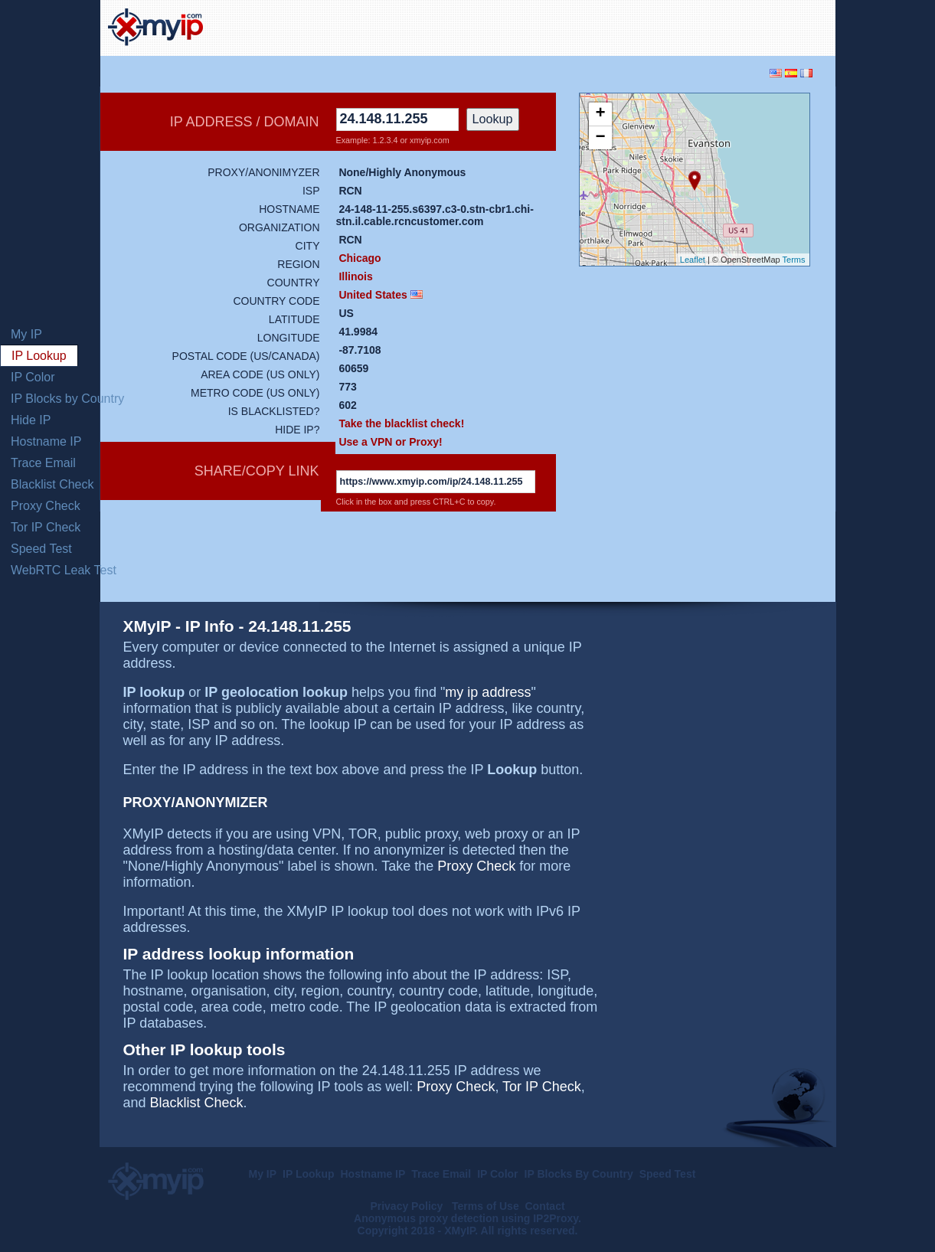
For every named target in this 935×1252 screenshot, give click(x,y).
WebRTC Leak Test (63, 570)
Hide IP (31, 420)
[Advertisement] (648, 26)
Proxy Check (45, 505)
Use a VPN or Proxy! (390, 442)
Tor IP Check (45, 527)
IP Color (33, 377)
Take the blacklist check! (401, 423)
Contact (544, 1206)
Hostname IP (46, 441)
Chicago (359, 258)
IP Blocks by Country (67, 398)
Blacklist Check (52, 484)
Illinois (355, 276)
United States (372, 295)
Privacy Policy (408, 1206)
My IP (26, 334)
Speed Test (41, 548)
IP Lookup (39, 355)
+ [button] (600, 114)
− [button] (600, 137)
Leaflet (692, 259)
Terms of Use (485, 1206)
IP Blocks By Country (579, 1174)
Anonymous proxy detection (426, 1218)
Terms (794, 259)
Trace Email (43, 462)
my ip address (488, 692)
